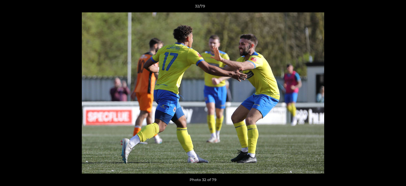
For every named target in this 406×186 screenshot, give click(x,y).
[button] (384, 7)
